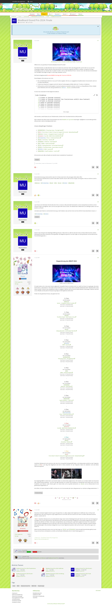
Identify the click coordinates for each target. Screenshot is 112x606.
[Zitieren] (97, 167)
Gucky (40, 147)
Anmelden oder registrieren (18, 1)
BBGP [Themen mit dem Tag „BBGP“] (18, 585)
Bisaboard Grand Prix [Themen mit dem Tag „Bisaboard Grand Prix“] (25, 585)
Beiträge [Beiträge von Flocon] (16, 283)
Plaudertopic (79, 61)
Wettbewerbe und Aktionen (39, 558)
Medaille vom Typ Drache (68, 119)
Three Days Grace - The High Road (54, 130)
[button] (98, 26)
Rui (39, 143)
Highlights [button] (37, 159)
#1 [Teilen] (98, 40)
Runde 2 (64, 61)
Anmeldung (53, 61)
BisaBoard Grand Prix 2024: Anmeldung (55, 573)
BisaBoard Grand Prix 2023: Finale (83, 573)
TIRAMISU (41, 141)
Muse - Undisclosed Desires (53, 138)
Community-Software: (56, 603)
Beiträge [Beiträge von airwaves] (16, 536)
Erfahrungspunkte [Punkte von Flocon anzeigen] (18, 282)
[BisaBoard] (56, 8)
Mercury (41, 134)
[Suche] (30, 1)
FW (75, 497)
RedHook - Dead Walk (50, 141)
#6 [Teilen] (98, 510)
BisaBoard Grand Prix (53, 558)
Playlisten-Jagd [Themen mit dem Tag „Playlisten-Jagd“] (41, 585)
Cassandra (72, 529)
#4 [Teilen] (98, 229)
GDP (62, 497)
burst (40, 139)
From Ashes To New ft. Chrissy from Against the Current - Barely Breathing (59, 132)
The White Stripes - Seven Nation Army (52, 147)
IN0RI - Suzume (47, 149)
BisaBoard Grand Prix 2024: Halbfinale (54, 568)
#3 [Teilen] (98, 201)
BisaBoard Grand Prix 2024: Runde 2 (83, 568)
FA (66, 497)
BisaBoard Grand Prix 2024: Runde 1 (24, 573)
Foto (71, 497)
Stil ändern (98, 590)
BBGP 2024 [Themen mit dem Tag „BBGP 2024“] (34, 585)
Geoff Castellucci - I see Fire (51, 151)
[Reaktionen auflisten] (36, 167)
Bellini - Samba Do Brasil (47, 143)
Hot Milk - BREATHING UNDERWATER (53, 136)
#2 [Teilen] (98, 174)
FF (57, 497)
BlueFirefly (41, 151)
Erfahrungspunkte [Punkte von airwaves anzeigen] (18, 534)
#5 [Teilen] (98, 257)
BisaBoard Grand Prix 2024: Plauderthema (26, 568)
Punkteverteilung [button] (38, 492)
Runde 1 (59, 61)
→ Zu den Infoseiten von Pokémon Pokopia (56, 33)
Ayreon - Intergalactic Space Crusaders (53, 134)
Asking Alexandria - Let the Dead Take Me (52, 145)
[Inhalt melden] (93, 167)
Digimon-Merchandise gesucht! (41, 539)
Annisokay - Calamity (48, 139)
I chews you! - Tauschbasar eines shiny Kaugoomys (46, 537)
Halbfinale (69, 61)
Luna (69, 87)
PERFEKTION (42, 130)
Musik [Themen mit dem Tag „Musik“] (14, 585)
